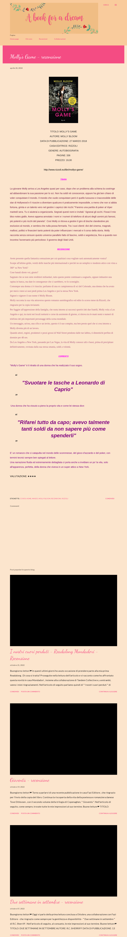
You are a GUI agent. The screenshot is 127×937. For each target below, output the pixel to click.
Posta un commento (30, 692)
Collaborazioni (60, 39)
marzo (35, 498)
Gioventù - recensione (29, 780)
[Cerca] (106, 5)
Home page (14, 39)
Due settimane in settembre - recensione (46, 902)
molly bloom (44, 498)
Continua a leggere (108, 692)
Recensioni (43, 39)
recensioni (56, 498)
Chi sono (28, 39)
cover (23, 498)
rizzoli (65, 498)
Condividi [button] (109, 498)
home (28, 498)
